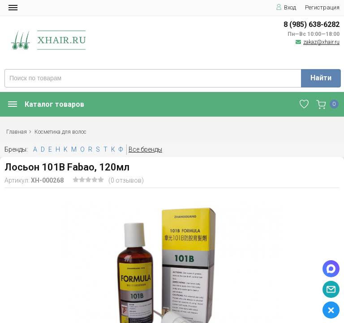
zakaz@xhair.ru (321, 42)
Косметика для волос (60, 132)
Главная (16, 132)
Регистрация (322, 7)
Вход (286, 7)
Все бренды (145, 149)
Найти (320, 78)
